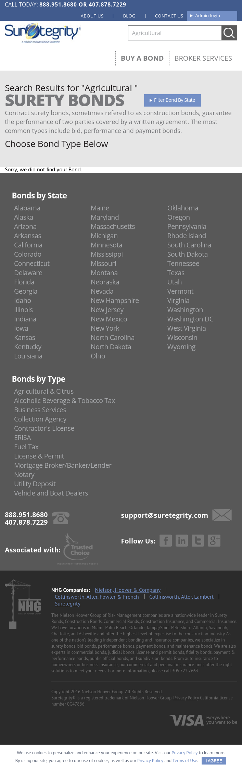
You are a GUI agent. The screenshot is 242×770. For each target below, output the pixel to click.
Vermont (180, 291)
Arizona (25, 226)
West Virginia (186, 328)
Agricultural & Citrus (44, 391)
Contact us (169, 16)
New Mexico (109, 318)
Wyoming (181, 346)
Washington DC (190, 318)
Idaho (22, 300)
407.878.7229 (107, 4)
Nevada (102, 291)
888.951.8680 (58, 4)
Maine (100, 207)
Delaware (28, 272)
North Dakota (111, 346)
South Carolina (189, 244)
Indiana (25, 318)
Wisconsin (182, 337)
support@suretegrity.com (164, 515)
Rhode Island (186, 235)
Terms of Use (185, 761)
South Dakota (187, 254)
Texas (175, 272)
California (28, 244)
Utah (174, 281)
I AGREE (214, 760)
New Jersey (107, 309)
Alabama (27, 207)
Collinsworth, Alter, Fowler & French (97, 596)
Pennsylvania (186, 226)
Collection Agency (40, 419)
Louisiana (28, 355)
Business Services (40, 409)
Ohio (98, 355)
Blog (129, 16)
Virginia (178, 300)
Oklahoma (183, 207)
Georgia (25, 291)
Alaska (23, 217)
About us (92, 16)
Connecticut (32, 263)
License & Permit (39, 456)
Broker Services (203, 58)
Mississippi (107, 254)
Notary (24, 474)
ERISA (22, 437)
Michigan (104, 235)
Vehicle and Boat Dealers (51, 493)
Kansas (24, 337)
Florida (24, 281)
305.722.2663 (185, 671)
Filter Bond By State (174, 100)
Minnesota (107, 244)
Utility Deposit (35, 483)
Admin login (207, 15)
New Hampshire (115, 300)
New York (105, 328)
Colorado (27, 254)
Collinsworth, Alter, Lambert (181, 596)
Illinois (23, 309)
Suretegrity (67, 603)
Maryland (105, 217)
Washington (185, 309)
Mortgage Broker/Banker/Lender (63, 465)
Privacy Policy (186, 698)
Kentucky (27, 346)
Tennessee (183, 263)
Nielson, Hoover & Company (128, 589)
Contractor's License (44, 428)
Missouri (103, 263)
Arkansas (27, 235)
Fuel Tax (26, 446)
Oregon (178, 217)
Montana (104, 272)
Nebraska (105, 281)
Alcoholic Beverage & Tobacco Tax (64, 400)
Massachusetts (113, 226)
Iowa (21, 328)
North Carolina (113, 337)
